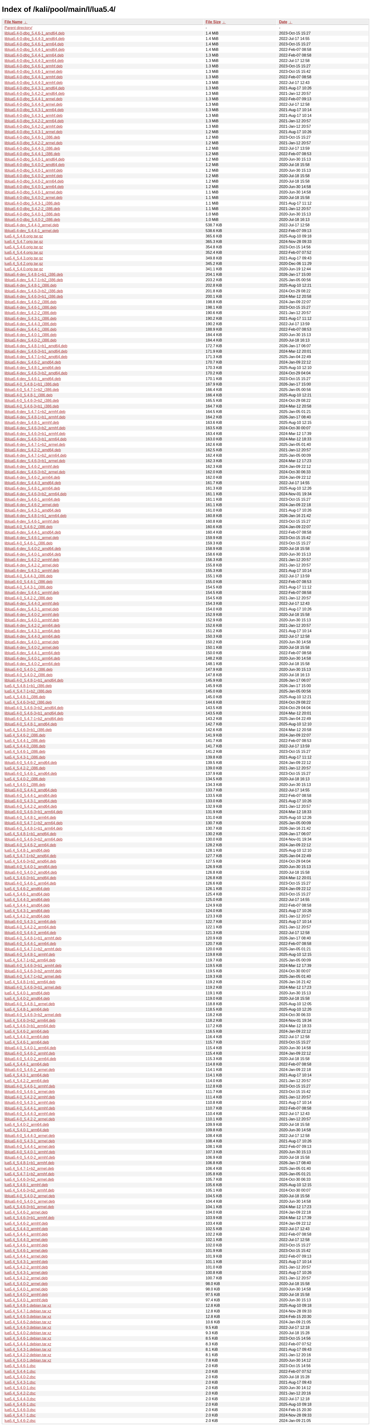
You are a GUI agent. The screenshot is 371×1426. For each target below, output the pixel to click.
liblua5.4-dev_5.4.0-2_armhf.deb (31, 615)
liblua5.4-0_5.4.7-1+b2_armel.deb (32, 976)
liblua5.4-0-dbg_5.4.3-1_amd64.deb (34, 88)
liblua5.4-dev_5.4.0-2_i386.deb (30, 340)
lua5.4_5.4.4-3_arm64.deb (26, 1037)
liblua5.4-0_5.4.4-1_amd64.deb (30, 796)
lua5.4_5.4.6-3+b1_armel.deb (29, 1207)
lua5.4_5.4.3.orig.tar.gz (23, 258)
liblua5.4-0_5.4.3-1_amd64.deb (30, 801)
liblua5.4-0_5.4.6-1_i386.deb (28, 543)
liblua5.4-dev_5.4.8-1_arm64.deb (32, 488)
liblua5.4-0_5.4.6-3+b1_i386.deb (31, 406)
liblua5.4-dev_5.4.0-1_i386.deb (30, 335)
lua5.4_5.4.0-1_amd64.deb (27, 993)
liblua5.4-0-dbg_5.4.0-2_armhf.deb (33, 176)
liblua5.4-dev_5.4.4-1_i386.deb (30, 329)
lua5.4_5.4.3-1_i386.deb (24, 757)
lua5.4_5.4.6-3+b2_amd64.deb (30, 861)
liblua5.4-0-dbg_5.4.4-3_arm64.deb (34, 61)
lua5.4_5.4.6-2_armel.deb (26, 1212)
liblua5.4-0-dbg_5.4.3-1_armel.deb (33, 132)
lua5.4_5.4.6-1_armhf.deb (26, 1245)
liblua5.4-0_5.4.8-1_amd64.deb (30, 724)
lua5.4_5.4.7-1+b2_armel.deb (29, 1169)
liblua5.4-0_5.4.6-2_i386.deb (28, 527)
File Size (213, 22)
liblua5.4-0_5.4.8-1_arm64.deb (30, 818)
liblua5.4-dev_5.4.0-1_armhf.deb (31, 620)
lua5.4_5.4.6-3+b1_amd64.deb (30, 878)
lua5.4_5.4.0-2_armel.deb (26, 1284)
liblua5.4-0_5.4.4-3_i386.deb (28, 576)
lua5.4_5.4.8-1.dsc (20, 1404)
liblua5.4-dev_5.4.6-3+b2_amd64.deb (35, 373)
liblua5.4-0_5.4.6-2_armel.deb (29, 1070)
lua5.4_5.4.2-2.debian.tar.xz (27, 1355)
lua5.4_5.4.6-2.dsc (20, 1421)
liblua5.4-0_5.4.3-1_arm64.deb (30, 922)
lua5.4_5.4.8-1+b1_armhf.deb (29, 1163)
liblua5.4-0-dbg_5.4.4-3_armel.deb (33, 104)
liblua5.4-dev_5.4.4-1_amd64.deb (32, 532)
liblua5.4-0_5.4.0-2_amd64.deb (30, 872)
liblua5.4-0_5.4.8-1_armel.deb (29, 1004)
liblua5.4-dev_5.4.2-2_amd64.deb (32, 450)
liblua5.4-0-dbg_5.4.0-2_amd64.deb (34, 165)
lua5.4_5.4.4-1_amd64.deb (27, 905)
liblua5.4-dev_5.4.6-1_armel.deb (31, 538)
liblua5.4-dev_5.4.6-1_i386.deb (30, 307)
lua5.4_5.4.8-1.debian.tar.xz (27, 1305)
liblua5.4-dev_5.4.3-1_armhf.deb (31, 571)
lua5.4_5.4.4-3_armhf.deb (26, 1229)
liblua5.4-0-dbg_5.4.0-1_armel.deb (33, 192)
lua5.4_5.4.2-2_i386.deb (24, 768)
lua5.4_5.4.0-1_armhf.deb (26, 1300)
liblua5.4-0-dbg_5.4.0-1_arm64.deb (34, 187)
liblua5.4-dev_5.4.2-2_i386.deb (30, 313)
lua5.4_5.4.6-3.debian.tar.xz (27, 1317)
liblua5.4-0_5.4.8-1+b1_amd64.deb (33, 680)
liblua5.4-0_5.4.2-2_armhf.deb (29, 1097)
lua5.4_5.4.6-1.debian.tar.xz (27, 1338)
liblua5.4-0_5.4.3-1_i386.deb (28, 587)
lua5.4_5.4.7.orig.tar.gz (23, 242)
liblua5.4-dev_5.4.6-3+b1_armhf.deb (35, 434)
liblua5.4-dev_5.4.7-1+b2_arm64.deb (35, 455)
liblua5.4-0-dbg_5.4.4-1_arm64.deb (34, 55)
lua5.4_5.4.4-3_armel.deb (26, 1240)
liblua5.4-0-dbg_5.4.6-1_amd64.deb (34, 33)
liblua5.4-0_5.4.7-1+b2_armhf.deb (33, 949)
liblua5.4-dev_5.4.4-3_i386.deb (30, 324)
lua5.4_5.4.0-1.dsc (20, 1388)
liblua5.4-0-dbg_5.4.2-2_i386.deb (32, 209)
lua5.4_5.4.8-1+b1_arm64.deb (29, 982)
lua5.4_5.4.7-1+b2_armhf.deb (29, 1174)
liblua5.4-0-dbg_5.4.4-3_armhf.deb (33, 83)
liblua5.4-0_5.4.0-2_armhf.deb (29, 1157)
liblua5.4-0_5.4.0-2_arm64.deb (30, 1059)
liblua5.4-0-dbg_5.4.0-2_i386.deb (32, 220)
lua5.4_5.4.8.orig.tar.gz (23, 236)
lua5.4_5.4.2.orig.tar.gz (23, 264)
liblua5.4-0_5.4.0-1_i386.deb (28, 669)
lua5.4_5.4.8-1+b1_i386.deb (28, 686)
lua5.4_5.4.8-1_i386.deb (24, 697)
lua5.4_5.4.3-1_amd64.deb (27, 911)
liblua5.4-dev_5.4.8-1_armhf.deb (31, 423)
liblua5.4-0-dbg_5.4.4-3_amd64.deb (34, 39)
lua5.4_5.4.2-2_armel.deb (26, 1278)
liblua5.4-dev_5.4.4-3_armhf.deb (31, 603)
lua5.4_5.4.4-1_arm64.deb (26, 1064)
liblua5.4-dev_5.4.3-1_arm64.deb (32, 631)
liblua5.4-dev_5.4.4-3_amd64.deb (32, 483)
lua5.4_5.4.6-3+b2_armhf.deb (29, 1190)
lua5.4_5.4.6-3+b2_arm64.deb (29, 1020)
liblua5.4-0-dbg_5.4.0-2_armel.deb (33, 198)
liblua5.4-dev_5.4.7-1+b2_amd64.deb (35, 357)
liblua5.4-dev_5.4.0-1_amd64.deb (32, 554)
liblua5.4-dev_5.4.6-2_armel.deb (31, 505)
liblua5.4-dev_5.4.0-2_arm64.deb (32, 664)
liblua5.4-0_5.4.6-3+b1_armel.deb (32, 987)
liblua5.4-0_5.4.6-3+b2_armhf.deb (33, 971)
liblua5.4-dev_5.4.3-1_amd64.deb (32, 510)
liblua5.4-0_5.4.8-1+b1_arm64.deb (33, 828)
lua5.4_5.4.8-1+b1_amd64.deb (30, 834)
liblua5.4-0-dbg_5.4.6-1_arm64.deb (34, 44)
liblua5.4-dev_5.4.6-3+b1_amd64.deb (35, 351)
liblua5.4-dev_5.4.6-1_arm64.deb (32, 499)
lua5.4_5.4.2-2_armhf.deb (26, 1267)
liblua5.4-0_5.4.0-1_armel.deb (29, 1201)
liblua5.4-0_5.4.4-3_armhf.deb (29, 1114)
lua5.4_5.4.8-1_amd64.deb (27, 850)
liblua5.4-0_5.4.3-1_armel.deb (29, 1141)
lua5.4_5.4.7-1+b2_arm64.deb (29, 960)
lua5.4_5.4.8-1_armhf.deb (26, 1185)
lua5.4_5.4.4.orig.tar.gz (23, 252)
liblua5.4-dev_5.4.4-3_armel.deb (31, 225)
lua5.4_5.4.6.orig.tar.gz (23, 247)
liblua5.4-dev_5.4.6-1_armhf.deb (31, 521)
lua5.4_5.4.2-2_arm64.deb (26, 1081)
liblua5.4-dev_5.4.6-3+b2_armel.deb (34, 472)
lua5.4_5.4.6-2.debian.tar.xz (27, 1322)
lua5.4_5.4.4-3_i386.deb (24, 746)
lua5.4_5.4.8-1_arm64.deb (26, 1009)
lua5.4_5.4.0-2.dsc (20, 1377)
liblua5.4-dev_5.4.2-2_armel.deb (31, 565)
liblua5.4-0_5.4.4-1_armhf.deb (29, 1108)
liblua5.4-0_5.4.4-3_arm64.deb (30, 933)
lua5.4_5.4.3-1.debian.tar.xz (27, 1349)
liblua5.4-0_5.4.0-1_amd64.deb (30, 867)
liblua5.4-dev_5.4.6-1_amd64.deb (32, 379)
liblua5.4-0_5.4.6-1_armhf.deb (29, 1086)
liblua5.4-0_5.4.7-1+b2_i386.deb (31, 390)
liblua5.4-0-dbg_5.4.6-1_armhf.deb (33, 66)
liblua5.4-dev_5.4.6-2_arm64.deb (32, 477)
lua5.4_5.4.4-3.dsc (20, 1399)
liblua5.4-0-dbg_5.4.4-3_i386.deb (32, 148)
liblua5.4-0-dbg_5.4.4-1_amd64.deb (34, 50)
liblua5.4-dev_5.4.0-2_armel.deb (31, 647)
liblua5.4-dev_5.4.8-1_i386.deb (30, 285)
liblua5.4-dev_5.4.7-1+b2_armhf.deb (35, 412)
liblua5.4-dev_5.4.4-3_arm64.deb (32, 636)
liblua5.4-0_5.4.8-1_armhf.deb (29, 954)
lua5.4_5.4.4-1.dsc (20, 1371)
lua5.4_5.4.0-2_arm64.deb (26, 1125)
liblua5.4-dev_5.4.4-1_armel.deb (31, 231)
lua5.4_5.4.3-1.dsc (20, 1382)
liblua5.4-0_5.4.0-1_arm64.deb (30, 1048)
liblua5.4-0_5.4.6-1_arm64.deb (30, 883)
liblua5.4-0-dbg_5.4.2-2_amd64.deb (34, 94)
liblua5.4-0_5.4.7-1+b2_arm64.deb (33, 823)
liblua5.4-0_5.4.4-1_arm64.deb (30, 944)
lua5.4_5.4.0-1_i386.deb (24, 785)
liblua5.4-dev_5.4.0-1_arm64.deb (32, 658)
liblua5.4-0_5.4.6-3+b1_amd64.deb (33, 713)
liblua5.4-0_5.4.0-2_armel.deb (29, 1196)
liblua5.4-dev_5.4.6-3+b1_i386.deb (33, 296)
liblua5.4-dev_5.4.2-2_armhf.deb (31, 560)
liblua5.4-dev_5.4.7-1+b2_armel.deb (34, 445)
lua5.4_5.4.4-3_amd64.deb (27, 900)
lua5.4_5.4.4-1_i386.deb (24, 741)
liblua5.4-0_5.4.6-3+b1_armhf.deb (33, 966)
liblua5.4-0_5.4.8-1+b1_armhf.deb (33, 938)
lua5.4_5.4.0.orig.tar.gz (23, 269)
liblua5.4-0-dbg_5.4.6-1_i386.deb (32, 137)
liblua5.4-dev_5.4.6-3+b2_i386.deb (33, 291)
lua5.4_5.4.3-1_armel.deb (26, 1273)
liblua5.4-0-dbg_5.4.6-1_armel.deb (33, 72)
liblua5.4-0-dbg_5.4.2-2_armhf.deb (33, 126)
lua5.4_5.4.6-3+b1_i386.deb (28, 730)
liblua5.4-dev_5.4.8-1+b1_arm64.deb (35, 516)
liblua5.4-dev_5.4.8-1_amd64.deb (32, 368)
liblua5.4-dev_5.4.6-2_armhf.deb (31, 467)
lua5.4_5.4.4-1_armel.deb (26, 1256)
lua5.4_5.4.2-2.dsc (20, 1393)
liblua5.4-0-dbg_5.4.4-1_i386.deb (32, 154)
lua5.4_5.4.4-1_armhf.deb (26, 1234)
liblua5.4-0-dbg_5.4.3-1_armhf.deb (33, 116)
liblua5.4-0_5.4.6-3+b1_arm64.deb (33, 812)
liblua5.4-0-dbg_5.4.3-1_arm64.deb (34, 110)
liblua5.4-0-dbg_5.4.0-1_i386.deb (32, 214)
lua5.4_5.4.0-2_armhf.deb (26, 1295)
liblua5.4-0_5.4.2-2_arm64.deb (30, 927)
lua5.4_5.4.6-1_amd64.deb (27, 894)
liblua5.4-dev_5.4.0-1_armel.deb (31, 642)
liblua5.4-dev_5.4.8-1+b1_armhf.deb (35, 417)
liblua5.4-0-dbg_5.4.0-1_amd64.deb (34, 159)
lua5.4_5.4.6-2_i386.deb (24, 735)
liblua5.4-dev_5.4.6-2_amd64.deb (32, 362)
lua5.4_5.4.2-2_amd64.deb (27, 916)
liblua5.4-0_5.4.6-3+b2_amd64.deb (33, 708)
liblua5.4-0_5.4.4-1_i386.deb (28, 582)
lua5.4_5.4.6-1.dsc (20, 1366)
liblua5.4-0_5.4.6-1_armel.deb (29, 1092)
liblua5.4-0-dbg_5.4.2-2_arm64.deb (34, 121)
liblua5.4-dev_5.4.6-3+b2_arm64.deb (35, 494)
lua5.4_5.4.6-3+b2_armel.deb (29, 1179)
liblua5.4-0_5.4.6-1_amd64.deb (30, 774)
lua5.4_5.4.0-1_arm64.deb (26, 1130)
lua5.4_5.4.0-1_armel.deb (26, 1289)
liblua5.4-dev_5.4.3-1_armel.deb (31, 609)
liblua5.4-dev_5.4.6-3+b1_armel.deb (34, 461)
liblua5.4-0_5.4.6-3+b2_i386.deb (31, 401)
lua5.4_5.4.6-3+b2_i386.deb (28, 702)
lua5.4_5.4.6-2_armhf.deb (26, 1223)
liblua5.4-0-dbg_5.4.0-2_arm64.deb (34, 181)
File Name (13, 22)
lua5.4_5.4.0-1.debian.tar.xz (27, 1360)
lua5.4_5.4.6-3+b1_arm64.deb (29, 1026)
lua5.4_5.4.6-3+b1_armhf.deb (29, 1218)
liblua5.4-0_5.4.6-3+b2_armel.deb (32, 1015)
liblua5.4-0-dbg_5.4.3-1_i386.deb (32, 203)
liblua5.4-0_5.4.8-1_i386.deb (28, 395)
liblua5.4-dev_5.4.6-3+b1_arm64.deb (35, 439)
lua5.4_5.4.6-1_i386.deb (24, 752)
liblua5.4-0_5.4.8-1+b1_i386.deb (31, 384)
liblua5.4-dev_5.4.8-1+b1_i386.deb (33, 274)
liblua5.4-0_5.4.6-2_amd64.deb (30, 763)
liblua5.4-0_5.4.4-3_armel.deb (29, 1136)
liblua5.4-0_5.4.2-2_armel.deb (29, 1119)
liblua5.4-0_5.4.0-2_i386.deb (28, 675)
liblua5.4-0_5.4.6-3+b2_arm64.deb (33, 839)
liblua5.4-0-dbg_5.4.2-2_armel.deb (33, 143)
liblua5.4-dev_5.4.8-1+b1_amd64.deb (35, 346)
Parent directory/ (18, 28)
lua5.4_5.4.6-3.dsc (20, 1410)
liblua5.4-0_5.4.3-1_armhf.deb (29, 1103)
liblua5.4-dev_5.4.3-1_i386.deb (30, 318)
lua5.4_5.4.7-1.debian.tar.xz (27, 1311)
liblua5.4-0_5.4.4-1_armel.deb (29, 1147)
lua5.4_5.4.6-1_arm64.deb (26, 1042)
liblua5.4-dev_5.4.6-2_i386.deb (30, 302)
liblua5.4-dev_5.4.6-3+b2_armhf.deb (35, 428)
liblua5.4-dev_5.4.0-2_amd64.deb (32, 549)
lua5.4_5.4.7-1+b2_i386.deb (28, 691)
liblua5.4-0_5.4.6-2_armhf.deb (29, 1053)
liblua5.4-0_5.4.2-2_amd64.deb (30, 806)
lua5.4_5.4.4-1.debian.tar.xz (27, 1344)
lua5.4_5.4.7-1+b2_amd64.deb (30, 856)
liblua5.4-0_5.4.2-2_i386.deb (28, 598)
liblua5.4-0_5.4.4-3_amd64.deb (30, 790)
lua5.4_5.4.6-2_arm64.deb (26, 1031)
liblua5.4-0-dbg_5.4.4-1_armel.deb (33, 99)
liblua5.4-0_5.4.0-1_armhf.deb (29, 1152)
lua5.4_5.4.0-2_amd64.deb (27, 998)
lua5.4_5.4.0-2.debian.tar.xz (27, 1333)
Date (283, 22)
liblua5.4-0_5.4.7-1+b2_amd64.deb (33, 719)
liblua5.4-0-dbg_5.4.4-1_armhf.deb (33, 77)
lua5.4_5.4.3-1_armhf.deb (26, 1262)
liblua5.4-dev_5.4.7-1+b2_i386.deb (33, 280)
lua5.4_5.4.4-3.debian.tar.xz (27, 1327)
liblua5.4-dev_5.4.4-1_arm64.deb (32, 653)
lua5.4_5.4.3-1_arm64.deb (26, 1075)
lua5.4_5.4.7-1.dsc (20, 1415)
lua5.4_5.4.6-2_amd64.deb (27, 889)
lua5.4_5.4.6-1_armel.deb (26, 1251)
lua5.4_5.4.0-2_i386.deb (24, 779)
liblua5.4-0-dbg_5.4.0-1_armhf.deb (33, 170)
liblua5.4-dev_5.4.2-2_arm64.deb (32, 625)
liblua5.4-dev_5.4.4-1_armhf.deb (31, 593)
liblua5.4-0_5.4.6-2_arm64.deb (30, 845)
